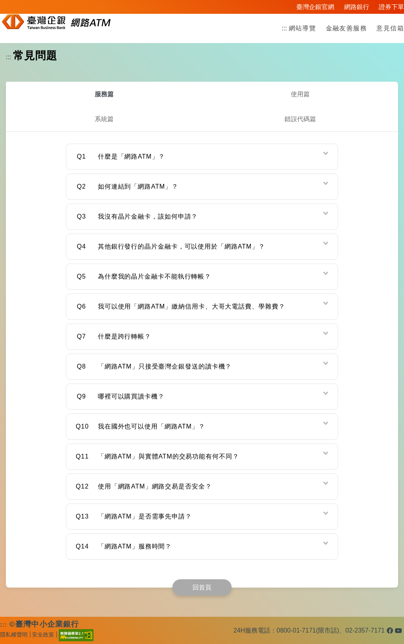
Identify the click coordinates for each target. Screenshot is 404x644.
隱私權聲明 (14, 634)
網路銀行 (356, 7)
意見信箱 (390, 28)
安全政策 (43, 634)
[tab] (202, 157)
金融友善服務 (346, 28)
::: (284, 28)
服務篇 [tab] (104, 94)
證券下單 (391, 7)
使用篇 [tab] (300, 94)
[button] (202, 156)
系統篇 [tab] (104, 119)
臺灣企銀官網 (315, 7)
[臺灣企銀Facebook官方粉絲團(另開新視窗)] (390, 630)
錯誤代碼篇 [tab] (300, 119)
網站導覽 (302, 28)
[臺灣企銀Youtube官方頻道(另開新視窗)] (398, 630)
